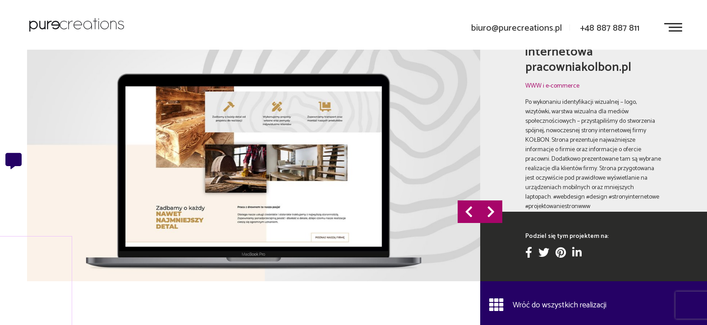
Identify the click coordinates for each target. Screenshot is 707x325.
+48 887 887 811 (609, 28)
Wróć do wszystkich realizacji (547, 304)
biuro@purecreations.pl (516, 28)
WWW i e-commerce (552, 86)
